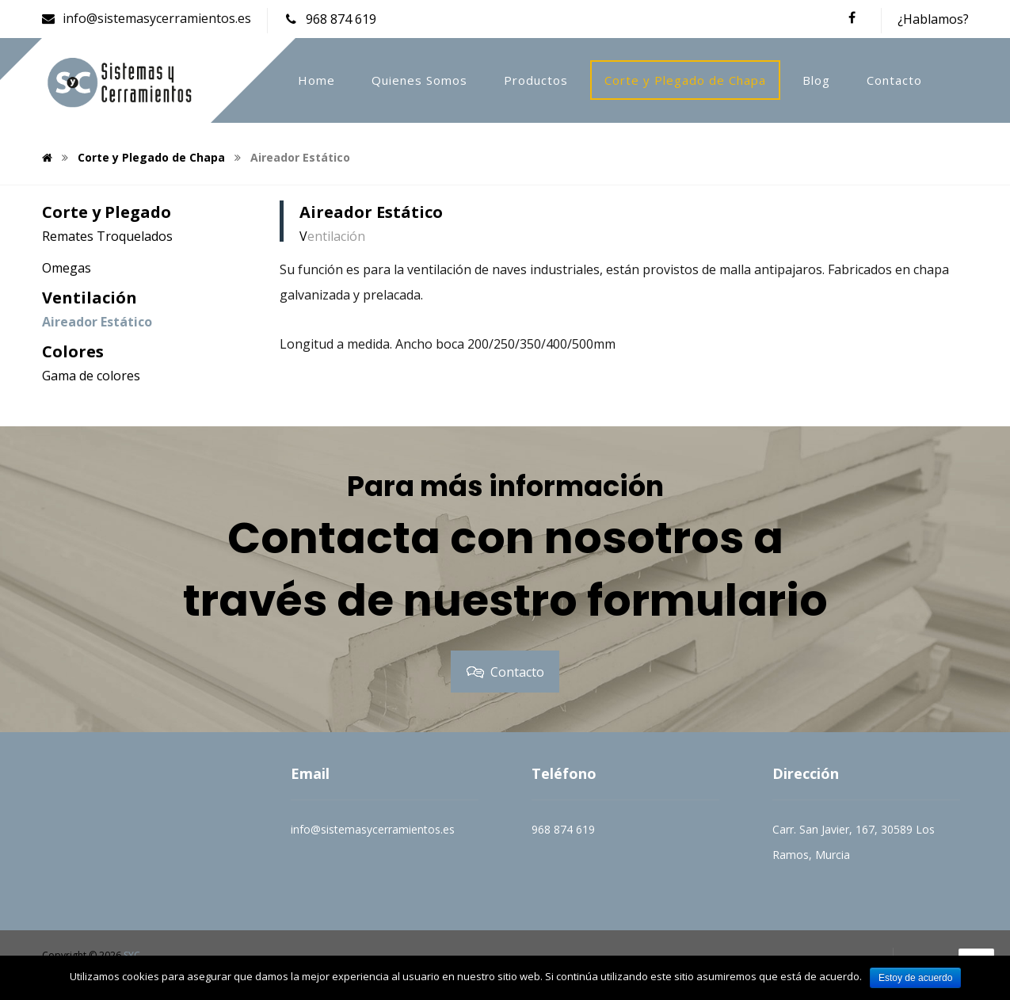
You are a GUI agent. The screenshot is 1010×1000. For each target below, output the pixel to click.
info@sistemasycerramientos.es (373, 829)
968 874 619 (563, 829)
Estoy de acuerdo (915, 977)
